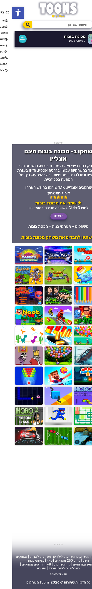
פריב (64, 561)
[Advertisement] (46, 95)
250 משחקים (51, 561)
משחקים (69, 226)
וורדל (40, 568)
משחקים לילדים (51, 557)
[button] (6, 13)
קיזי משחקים (49, 564)
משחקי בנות (65, 40)
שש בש (29, 568)
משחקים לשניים (28, 557)
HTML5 (46, 216)
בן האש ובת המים (72, 564)
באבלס (63, 568)
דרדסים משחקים (21, 564)
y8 (37, 564)
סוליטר (50, 568)
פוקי (37, 561)
